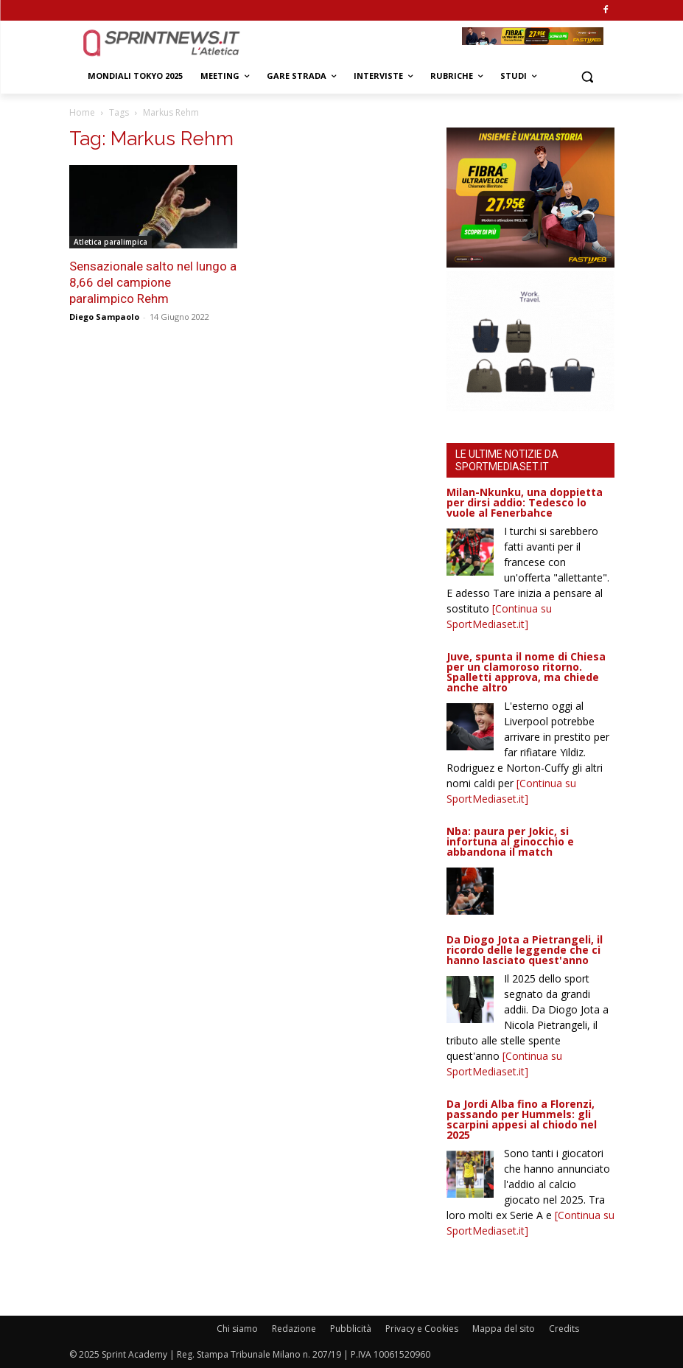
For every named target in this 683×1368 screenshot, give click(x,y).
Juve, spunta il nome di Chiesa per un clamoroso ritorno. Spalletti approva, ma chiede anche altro (526, 671)
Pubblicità (350, 1328)
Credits (564, 1328)
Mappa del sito (503, 1328)
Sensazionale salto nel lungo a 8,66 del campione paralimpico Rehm (153, 282)
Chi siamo (237, 1328)
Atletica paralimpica (110, 242)
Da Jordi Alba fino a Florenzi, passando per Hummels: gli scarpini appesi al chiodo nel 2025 (521, 1119)
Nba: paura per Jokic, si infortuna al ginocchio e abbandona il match (510, 841)
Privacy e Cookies (421, 1328)
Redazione (294, 1328)
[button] (587, 76)
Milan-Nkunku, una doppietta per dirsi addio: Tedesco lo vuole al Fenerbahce (524, 502)
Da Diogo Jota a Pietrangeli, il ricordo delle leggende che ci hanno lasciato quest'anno (524, 949)
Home (82, 112)
